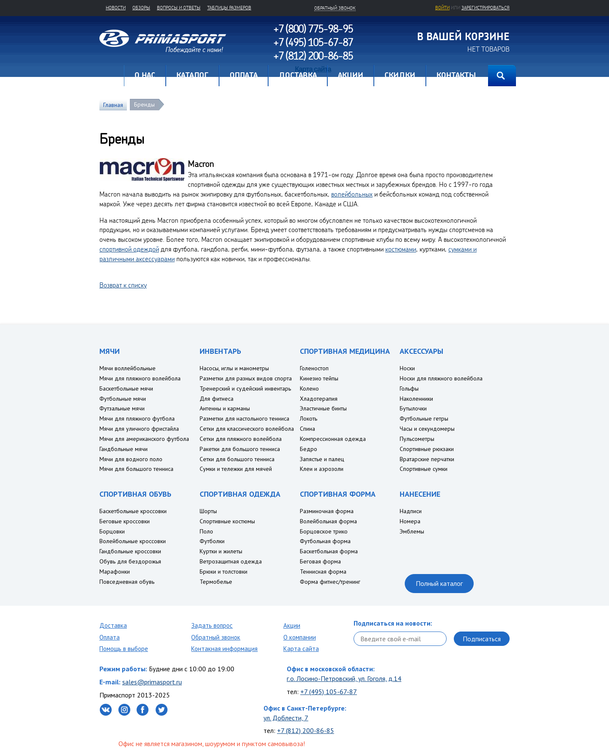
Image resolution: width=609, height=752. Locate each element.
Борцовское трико (324, 531)
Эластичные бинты (323, 408)
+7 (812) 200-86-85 (305, 730)
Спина (307, 428)
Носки (407, 368)
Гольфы (409, 388)
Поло (206, 531)
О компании (299, 637)
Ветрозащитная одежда (231, 561)
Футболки (212, 541)
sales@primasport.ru (152, 682)
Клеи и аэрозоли (321, 469)
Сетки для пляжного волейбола (241, 439)
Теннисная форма (323, 571)
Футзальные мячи (122, 408)
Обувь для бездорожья (130, 561)
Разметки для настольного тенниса (244, 418)
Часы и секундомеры (427, 428)
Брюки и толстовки (223, 571)
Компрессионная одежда (333, 439)
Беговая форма (320, 561)
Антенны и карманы (225, 408)
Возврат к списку (123, 285)
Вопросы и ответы (178, 8)
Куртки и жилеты (221, 551)
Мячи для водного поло (130, 459)
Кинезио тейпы (319, 378)
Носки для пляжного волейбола (441, 378)
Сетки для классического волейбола (247, 428)
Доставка (113, 625)
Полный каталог (439, 583)
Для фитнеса (216, 398)
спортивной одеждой (129, 249)
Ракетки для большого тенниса (240, 449)
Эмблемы (412, 531)
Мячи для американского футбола (144, 439)
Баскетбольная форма (329, 551)
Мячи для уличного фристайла (139, 428)
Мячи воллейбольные (127, 368)
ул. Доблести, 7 (285, 718)
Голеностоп (314, 368)
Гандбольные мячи (123, 449)
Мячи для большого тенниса (136, 469)
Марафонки (114, 571)
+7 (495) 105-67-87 (328, 691)
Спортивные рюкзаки (427, 449)
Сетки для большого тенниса (237, 459)
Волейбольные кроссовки (132, 541)
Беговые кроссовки (124, 521)
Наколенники (416, 398)
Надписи (411, 511)
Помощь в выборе (123, 649)
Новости (116, 8)
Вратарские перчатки (427, 459)
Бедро (308, 449)
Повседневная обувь (126, 581)
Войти (442, 8)
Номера (410, 521)
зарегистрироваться (485, 8)
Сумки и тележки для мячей (236, 469)
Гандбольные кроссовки (130, 551)
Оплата (109, 637)
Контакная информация (224, 649)
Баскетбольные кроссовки (133, 511)
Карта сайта (301, 649)
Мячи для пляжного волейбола (140, 378)
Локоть (308, 418)
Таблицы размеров (229, 8)
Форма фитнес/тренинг (330, 581)
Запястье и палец (322, 459)
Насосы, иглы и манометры (234, 368)
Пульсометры (417, 439)
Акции (291, 625)
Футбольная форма (325, 541)
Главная (111, 75)
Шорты (208, 511)
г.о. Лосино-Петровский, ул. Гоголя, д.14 (344, 678)
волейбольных (352, 194)
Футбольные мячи (122, 398)
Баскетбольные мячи (126, 388)
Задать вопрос (212, 625)
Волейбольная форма (328, 521)
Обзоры (141, 8)
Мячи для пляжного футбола (137, 418)
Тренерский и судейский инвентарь (245, 388)
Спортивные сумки (423, 469)
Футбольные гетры (424, 418)
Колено (309, 388)
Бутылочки (413, 408)
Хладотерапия (318, 398)
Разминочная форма (327, 511)
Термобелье (216, 581)
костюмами (400, 249)
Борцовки (112, 531)
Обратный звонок (215, 637)
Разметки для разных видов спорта (246, 378)
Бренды (144, 104)
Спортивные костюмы (227, 521)
